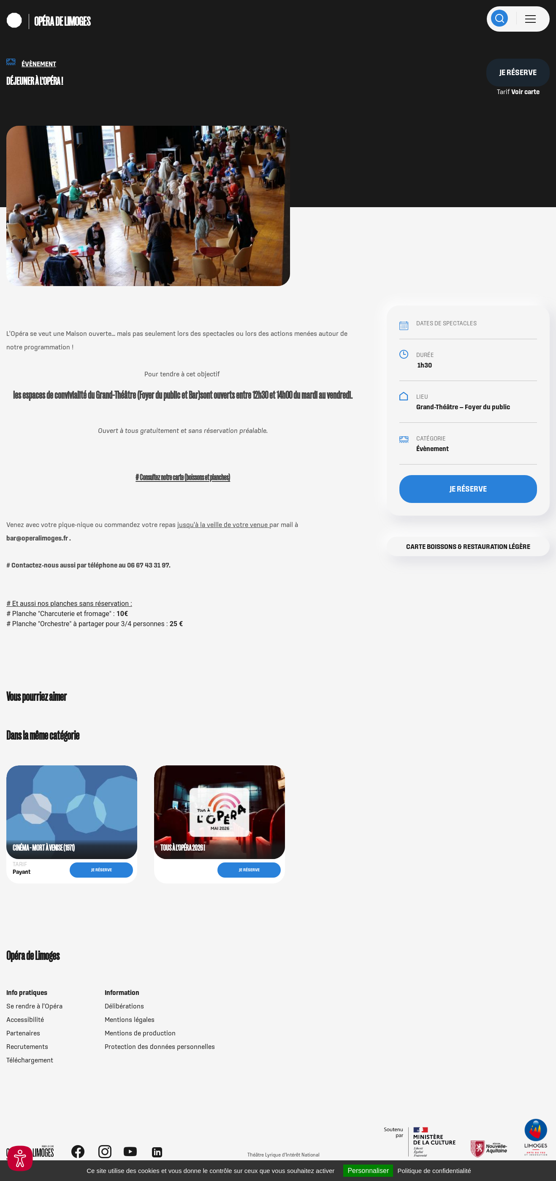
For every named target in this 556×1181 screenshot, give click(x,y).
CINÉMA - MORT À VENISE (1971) (44, 848)
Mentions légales (130, 1019)
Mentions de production (140, 1033)
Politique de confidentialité (434, 1170)
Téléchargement (29, 1060)
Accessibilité (25, 1019)
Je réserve (518, 72)
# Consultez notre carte (160, 477)
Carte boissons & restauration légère (468, 546)
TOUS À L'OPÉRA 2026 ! (182, 848)
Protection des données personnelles (160, 1046)
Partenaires (23, 1033)
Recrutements (27, 1046)
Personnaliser (368, 1170)
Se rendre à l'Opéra (34, 1006)
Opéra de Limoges (62, 21)
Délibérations (124, 1006)
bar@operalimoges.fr (37, 538)
